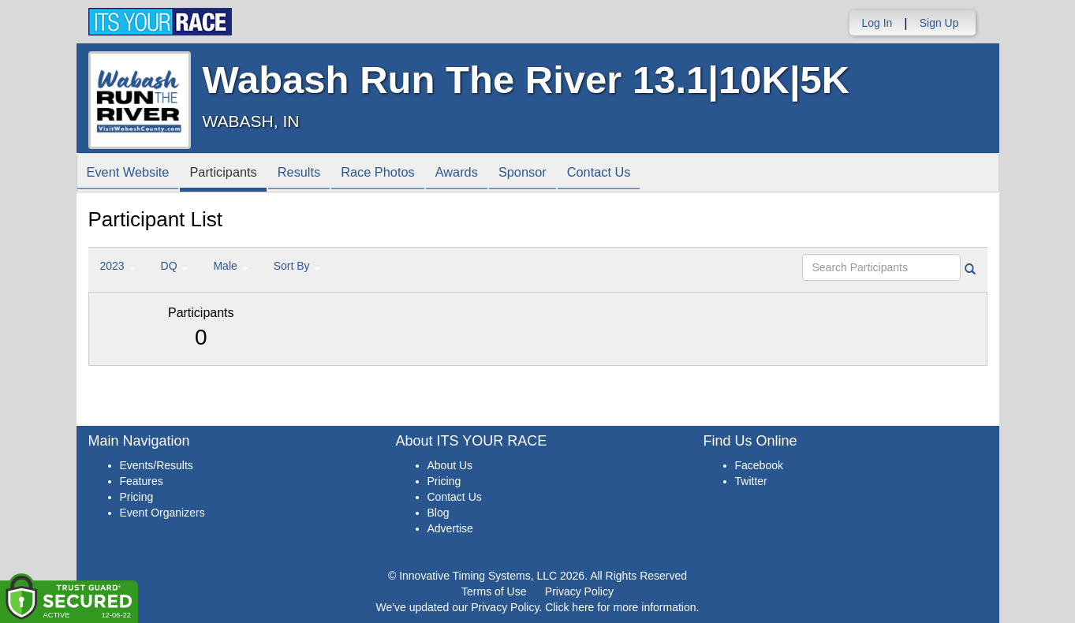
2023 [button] (118, 265)
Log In (876, 23)
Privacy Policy (579, 591)
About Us (450, 465)
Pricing (137, 497)
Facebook (759, 465)
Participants (233, 173)
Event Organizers (162, 512)
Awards (486, 173)
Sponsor (558, 173)
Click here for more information (620, 607)
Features (141, 481)
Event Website (131, 173)
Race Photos (401, 173)
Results (315, 173)
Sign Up (939, 23)
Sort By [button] (297, 265)
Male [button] (230, 265)
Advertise (450, 528)
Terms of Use (493, 591)
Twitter (751, 481)
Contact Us (640, 173)
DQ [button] (174, 265)
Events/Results (156, 465)
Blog (438, 512)
